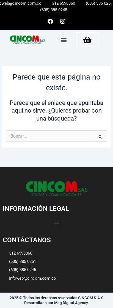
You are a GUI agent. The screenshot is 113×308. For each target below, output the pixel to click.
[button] (63, 39)
